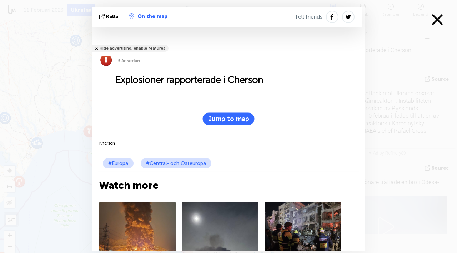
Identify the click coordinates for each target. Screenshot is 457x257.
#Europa (118, 163)
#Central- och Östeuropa (176, 163)
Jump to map (228, 119)
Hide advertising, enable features (132, 48)
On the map (148, 16)
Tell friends (308, 17)
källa (110, 16)
